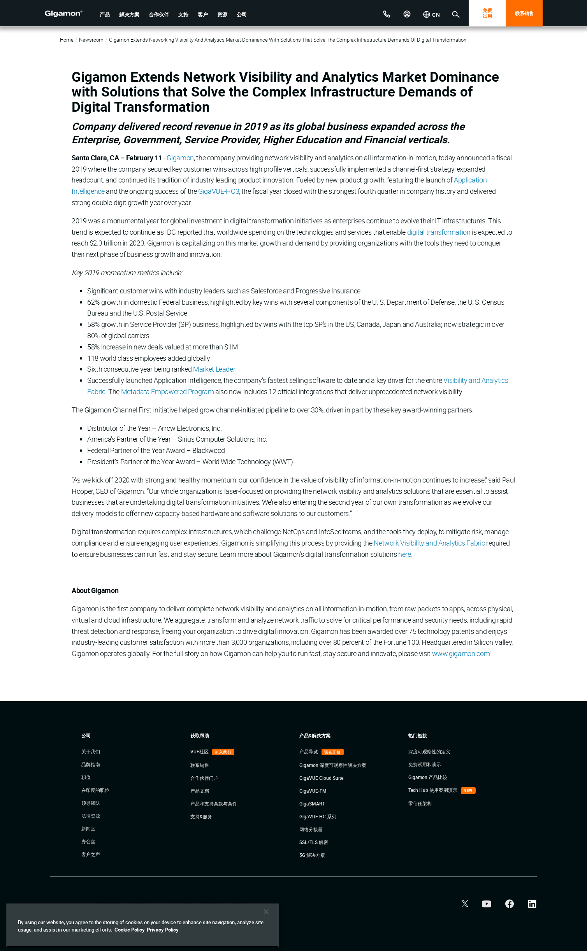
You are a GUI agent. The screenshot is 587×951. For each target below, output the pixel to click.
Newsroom (91, 39)
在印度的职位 (95, 790)
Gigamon (180, 157)
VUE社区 (200, 751)
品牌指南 (90, 764)
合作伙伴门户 (204, 778)
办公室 (88, 841)
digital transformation (439, 232)
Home (67, 39)
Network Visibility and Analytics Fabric (429, 542)
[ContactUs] (387, 13)
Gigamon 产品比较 (427, 777)
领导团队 (90, 803)
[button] (104, 14)
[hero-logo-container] (69, 14)
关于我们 (90, 751)
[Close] (266, 911)
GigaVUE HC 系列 (317, 816)
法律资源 (90, 815)
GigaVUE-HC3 (218, 191)
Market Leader (214, 369)
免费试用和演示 (424, 764)
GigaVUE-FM (313, 791)
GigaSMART (312, 803)
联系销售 (524, 13)
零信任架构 (420, 803)
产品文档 (199, 791)
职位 (86, 777)
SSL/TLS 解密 (313, 842)
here (404, 554)
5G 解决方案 (312, 855)
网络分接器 (311, 829)
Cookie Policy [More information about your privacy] (129, 929)
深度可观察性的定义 (429, 751)
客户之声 (90, 854)
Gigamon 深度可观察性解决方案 (332, 765)
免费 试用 (487, 13)
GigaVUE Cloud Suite (321, 778)
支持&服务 (201, 816)
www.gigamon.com (461, 653)
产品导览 (309, 751)
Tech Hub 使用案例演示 (433, 790)
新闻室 (88, 828)
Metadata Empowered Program (167, 391)
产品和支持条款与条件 (213, 803)
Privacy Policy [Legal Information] (163, 929)
